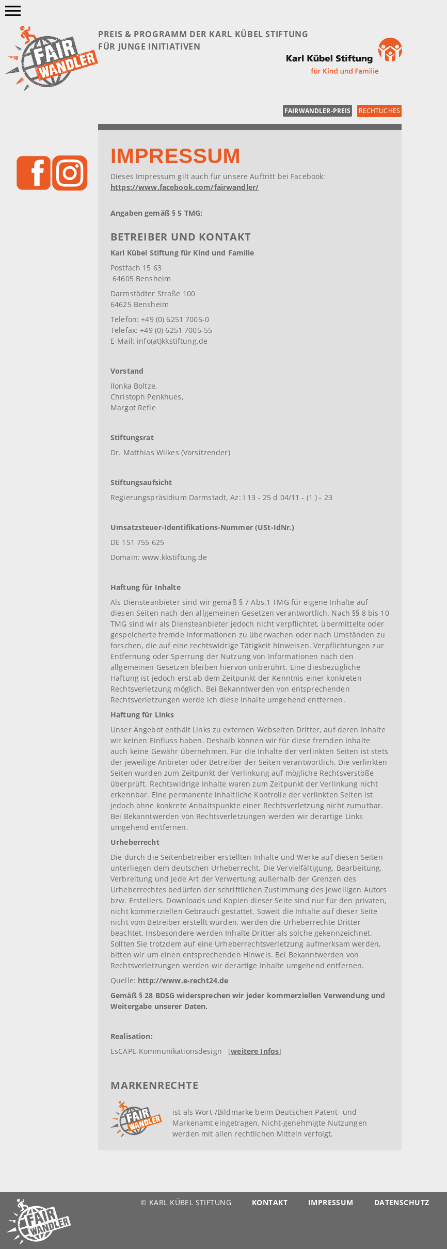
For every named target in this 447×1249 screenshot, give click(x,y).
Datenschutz (401, 1202)
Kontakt (270, 1202)
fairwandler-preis (317, 110)
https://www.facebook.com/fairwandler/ (184, 187)
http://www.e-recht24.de (183, 980)
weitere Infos (255, 1051)
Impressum (331, 1202)
